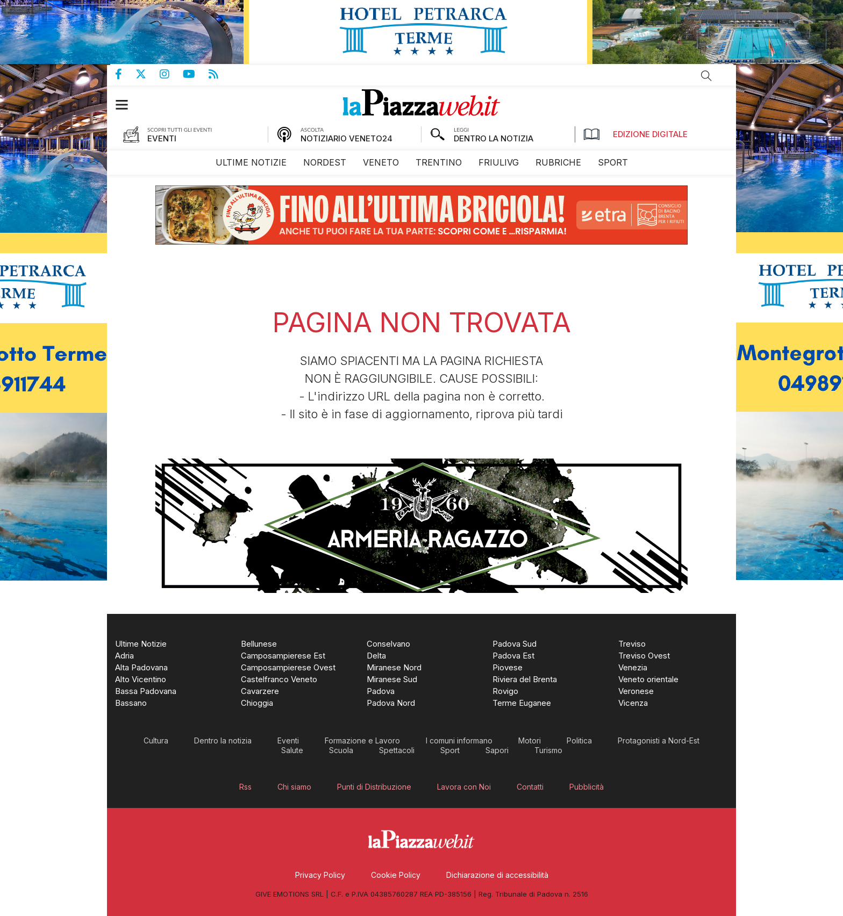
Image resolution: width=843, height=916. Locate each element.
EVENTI (161, 138)
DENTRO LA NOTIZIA (493, 138)
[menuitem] (251, 163)
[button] (127, 104)
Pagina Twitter (147, 74)
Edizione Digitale (635, 134)
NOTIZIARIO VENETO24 (346, 138)
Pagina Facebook (125, 74)
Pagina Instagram (171, 74)
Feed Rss (220, 74)
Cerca (706, 76)
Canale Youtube (196, 74)
